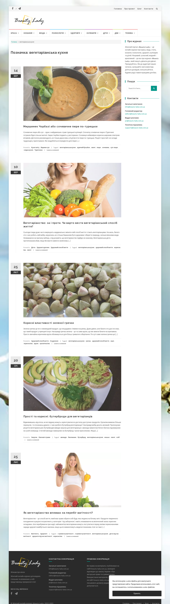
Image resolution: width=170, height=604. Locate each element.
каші (112, 341)
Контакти (148, 8)
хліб (118, 437)
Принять (137, 593)
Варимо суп (45, 147)
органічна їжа (45, 343)
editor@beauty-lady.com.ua (136, 114)
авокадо (63, 437)
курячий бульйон (83, 147)
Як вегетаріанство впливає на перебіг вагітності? (58, 512)
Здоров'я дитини (43, 247)
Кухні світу (35, 147)
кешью (107, 437)
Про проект (129, 8)
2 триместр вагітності (83, 534)
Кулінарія (91, 33)
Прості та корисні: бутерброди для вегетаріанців (57, 416)
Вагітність (35, 534)
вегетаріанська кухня (68, 147)
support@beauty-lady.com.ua (136, 128)
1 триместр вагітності (65, 534)
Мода (42, 33)
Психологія (58, 33)
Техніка (129, 33)
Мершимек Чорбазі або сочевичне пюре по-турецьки (60, 126)
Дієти (33, 247)
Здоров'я (43, 534)
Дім (116, 33)
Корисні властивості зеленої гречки (48, 322)
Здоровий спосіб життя (59, 247)
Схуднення (54, 341)
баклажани (72, 437)
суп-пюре (114, 147)
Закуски (34, 437)
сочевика (105, 147)
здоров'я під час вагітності (42, 536)
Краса (14, 33)
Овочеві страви (44, 437)
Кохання (28, 33)
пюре (99, 147)
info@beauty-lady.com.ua (135, 107)
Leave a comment (53, 150)
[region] (137, 587)
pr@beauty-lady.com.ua (134, 121)
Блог (139, 8)
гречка (88, 341)
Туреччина (38, 150)
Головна (118, 8)
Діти (105, 33)
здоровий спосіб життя (104, 247)
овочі (93, 147)
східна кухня (28, 150)
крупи (36, 343)
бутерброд (82, 437)
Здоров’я (75, 33)
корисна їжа (28, 343)
